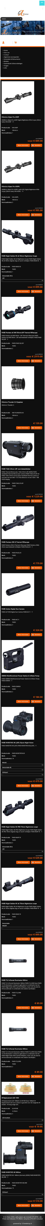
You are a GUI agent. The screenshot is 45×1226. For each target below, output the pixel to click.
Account (8, 42)
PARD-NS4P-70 (11, 837)
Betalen (6, 61)
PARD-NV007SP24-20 (13, 753)
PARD (9, 269)
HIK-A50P (10, 128)
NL (44, 8)
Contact (6, 55)
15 (8, 1188)
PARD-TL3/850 (11, 1061)
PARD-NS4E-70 (11, 914)
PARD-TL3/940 (11, 993)
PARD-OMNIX (11, 686)
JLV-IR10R (10, 1108)
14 (8, 758)
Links (5, 68)
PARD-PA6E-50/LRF (13, 343)
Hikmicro (10, 130)
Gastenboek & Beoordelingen (13, 63)
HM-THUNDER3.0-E (13, 413)
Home (6, 50)
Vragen (6, 66)
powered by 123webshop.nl (22, 1223)
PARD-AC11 (10, 620)
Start (1, 8)
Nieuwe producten (12, 8)
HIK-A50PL (10, 197)
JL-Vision (9, 1111)
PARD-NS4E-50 (11, 267)
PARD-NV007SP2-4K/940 (14, 1183)
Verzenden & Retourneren (12, 59)
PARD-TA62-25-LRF (12, 483)
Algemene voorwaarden (11, 57)
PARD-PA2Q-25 (11, 553)
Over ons (6, 52)
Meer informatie (23, 145)
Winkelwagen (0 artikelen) (26, 42)
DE (41, 8)
